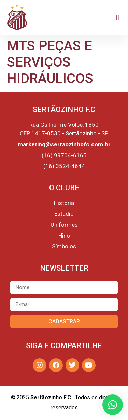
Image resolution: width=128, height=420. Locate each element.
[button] (117, 17)
